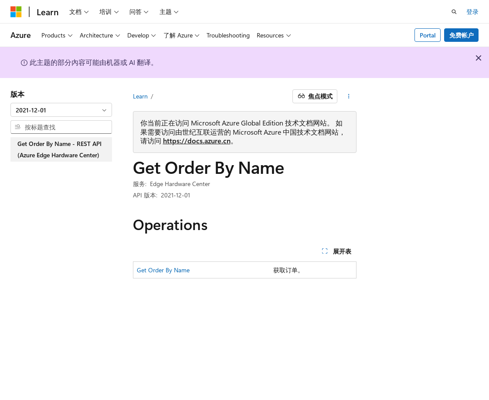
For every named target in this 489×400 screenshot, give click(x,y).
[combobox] (61, 110)
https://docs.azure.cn (197, 140)
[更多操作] (348, 96)
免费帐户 (461, 35)
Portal (428, 35)
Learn (140, 96)
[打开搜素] (454, 12)
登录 (472, 11)
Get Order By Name (163, 270)
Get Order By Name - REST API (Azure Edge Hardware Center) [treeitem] (59, 149)
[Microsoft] (16, 11)
